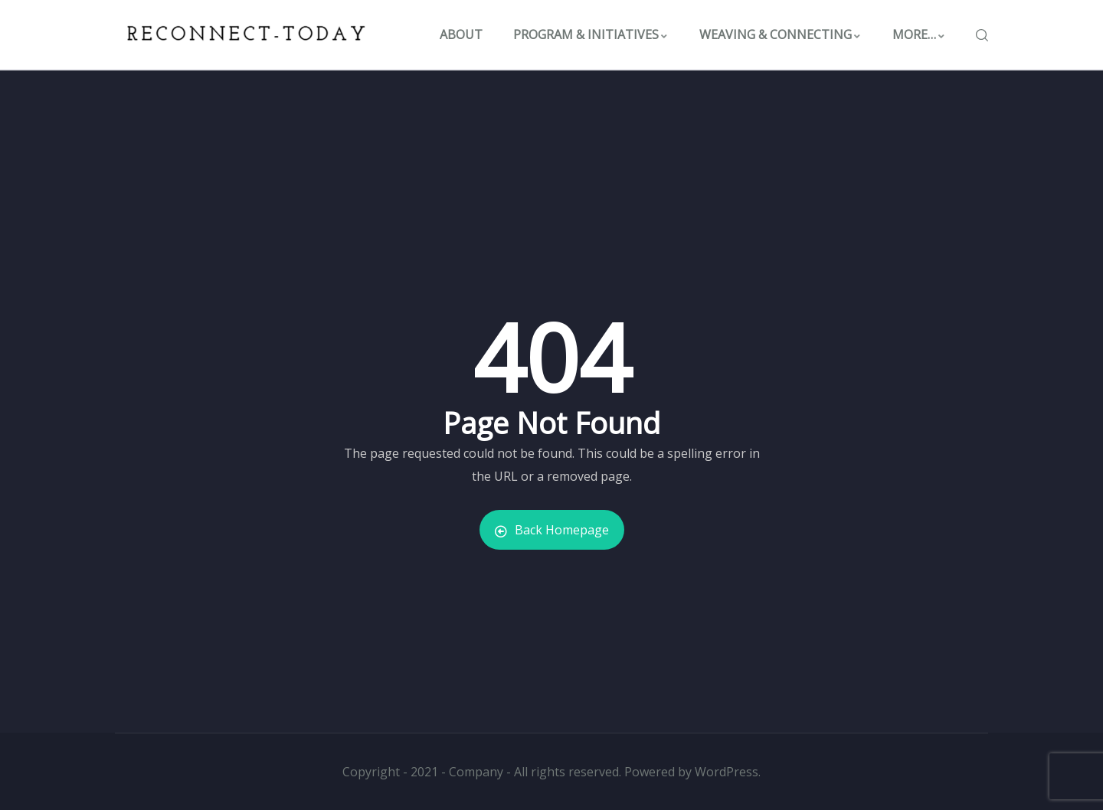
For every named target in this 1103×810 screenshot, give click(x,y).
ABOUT (461, 34)
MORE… (919, 34)
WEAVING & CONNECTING (780, 34)
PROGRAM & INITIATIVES (591, 34)
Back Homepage (552, 529)
